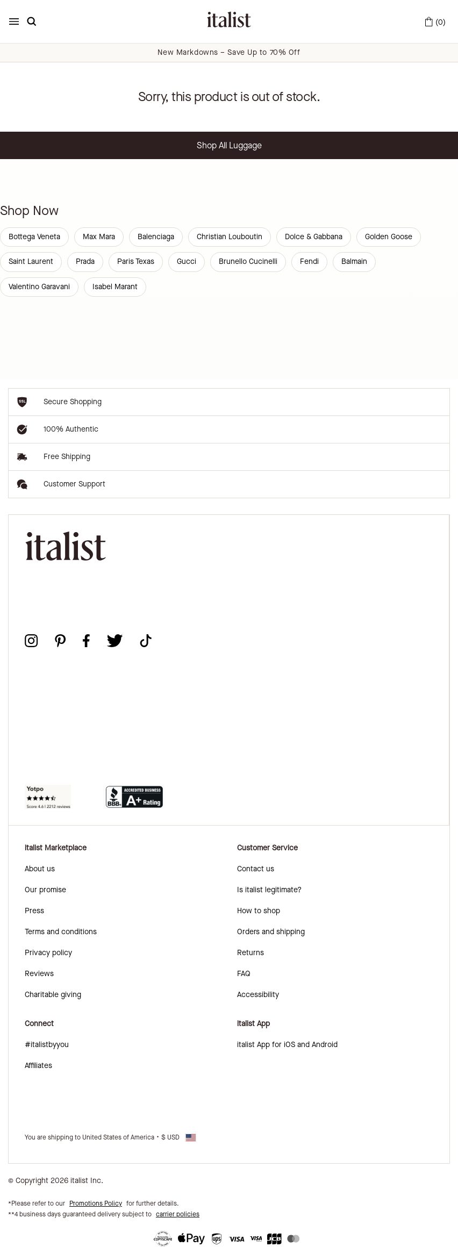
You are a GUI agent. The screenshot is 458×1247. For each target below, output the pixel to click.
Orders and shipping (271, 932)
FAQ (244, 974)
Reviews (39, 974)
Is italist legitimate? (269, 890)
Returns (250, 953)
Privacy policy (48, 953)
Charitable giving (53, 995)
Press (34, 911)
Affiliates (38, 1065)
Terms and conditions (61, 932)
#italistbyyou (47, 1045)
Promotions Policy (95, 1203)
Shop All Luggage (229, 145)
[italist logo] (229, 21)
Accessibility (258, 995)
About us (40, 869)
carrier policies (177, 1214)
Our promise (45, 890)
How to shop (258, 911)
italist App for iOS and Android (287, 1045)
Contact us (255, 869)
